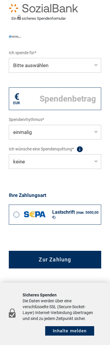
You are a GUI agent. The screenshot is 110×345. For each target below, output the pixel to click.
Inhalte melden (70, 331)
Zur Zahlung (55, 259)
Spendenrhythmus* (26, 119)
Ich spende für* (22, 53)
